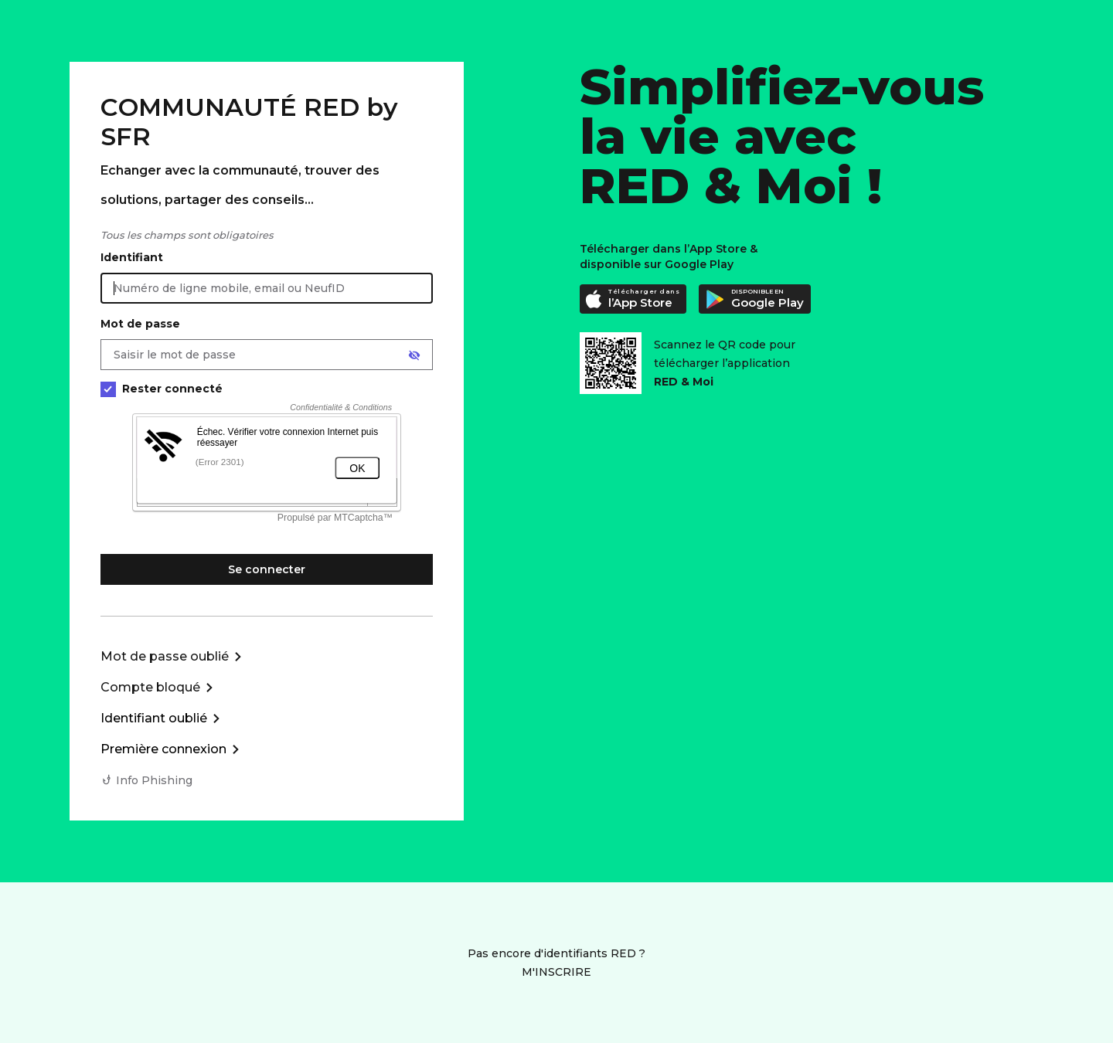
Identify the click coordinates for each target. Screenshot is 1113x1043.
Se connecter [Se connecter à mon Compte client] (266, 569)
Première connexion (163, 749)
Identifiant (131, 257)
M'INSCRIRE (556, 972)
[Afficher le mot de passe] (414, 355)
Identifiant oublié (153, 718)
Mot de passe (140, 324)
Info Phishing (154, 780)
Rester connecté (161, 389)
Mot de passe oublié (164, 656)
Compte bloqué (150, 687)
